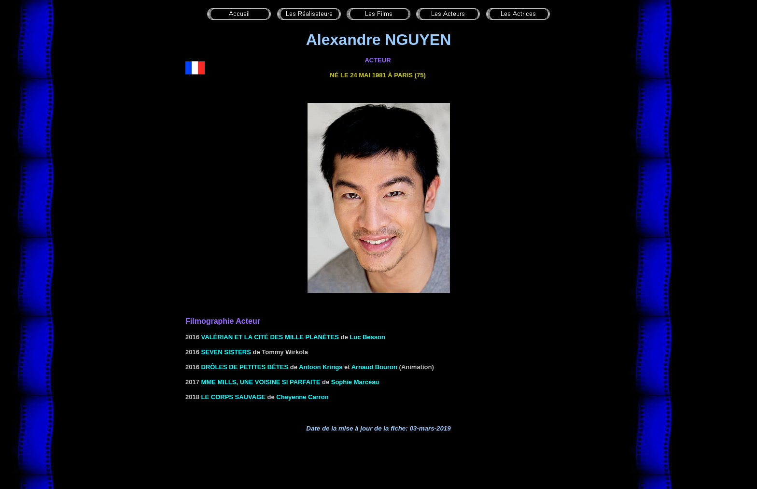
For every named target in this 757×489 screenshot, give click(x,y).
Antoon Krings (320, 367)
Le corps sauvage (233, 397)
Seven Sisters (226, 352)
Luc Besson (367, 337)
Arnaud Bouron (374, 367)
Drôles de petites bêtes (245, 367)
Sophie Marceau (355, 382)
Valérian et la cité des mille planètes (270, 337)
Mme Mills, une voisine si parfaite (261, 382)
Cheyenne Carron (302, 397)
